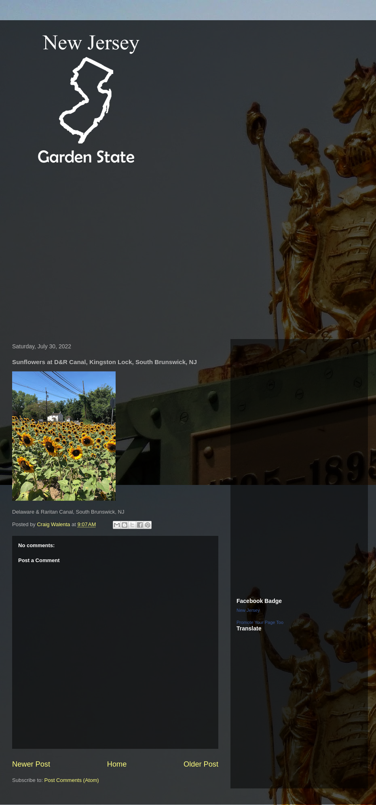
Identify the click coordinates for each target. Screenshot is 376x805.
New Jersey (248, 610)
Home (117, 764)
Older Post (201, 764)
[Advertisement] (76, 253)
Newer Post (31, 764)
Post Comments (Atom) (71, 780)
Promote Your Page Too (260, 622)
